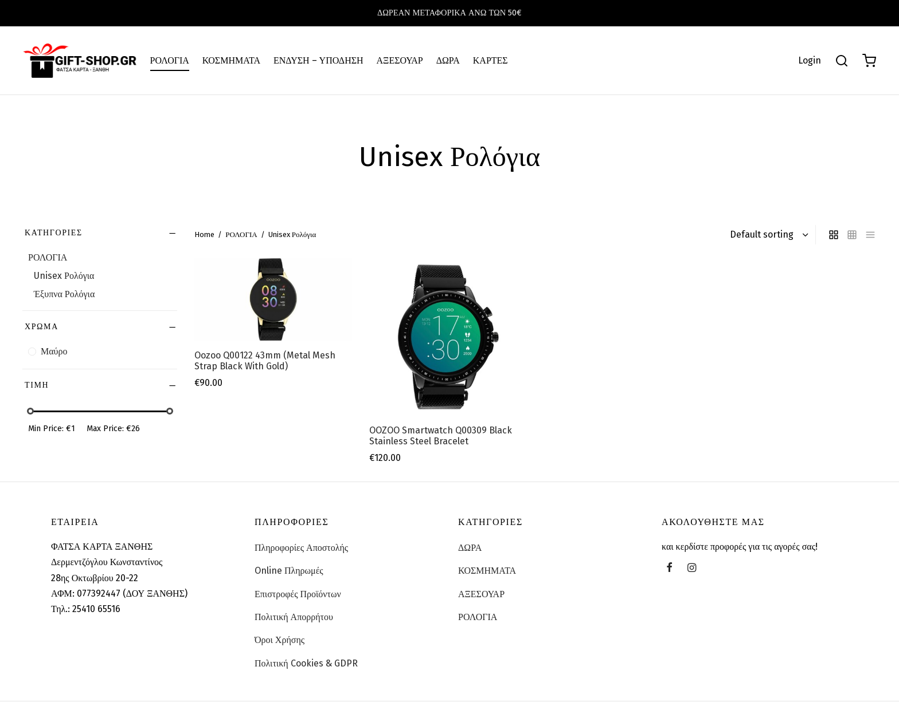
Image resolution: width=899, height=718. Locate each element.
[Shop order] (767, 235)
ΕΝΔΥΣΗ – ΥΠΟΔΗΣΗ (318, 60)
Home (204, 234)
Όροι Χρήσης (279, 639)
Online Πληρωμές (289, 570)
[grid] (833, 234)
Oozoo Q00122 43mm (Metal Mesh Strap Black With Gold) (264, 361)
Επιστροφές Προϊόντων (298, 594)
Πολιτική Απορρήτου (294, 617)
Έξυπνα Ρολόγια (64, 294)
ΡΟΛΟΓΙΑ (169, 60)
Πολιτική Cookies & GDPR (306, 663)
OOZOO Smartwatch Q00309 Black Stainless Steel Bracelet (440, 435)
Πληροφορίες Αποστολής (301, 547)
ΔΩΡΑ (448, 60)
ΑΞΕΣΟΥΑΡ (400, 60)
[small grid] (852, 234)
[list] (870, 234)
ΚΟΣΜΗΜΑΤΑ (231, 60)
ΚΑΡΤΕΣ (490, 60)
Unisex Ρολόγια (64, 275)
